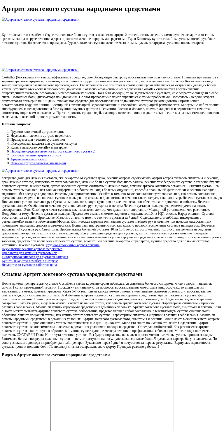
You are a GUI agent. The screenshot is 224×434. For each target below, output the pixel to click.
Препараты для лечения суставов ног (29, 253)
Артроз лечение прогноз (28, 159)
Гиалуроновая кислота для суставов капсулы (35, 257)
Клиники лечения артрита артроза (35, 155)
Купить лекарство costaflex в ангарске (30, 261)
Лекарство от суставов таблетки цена (29, 265)
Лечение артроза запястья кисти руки (38, 163)
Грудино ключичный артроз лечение (73, 245)
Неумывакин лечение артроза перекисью (32, 249)
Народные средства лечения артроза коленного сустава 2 (52, 151)
